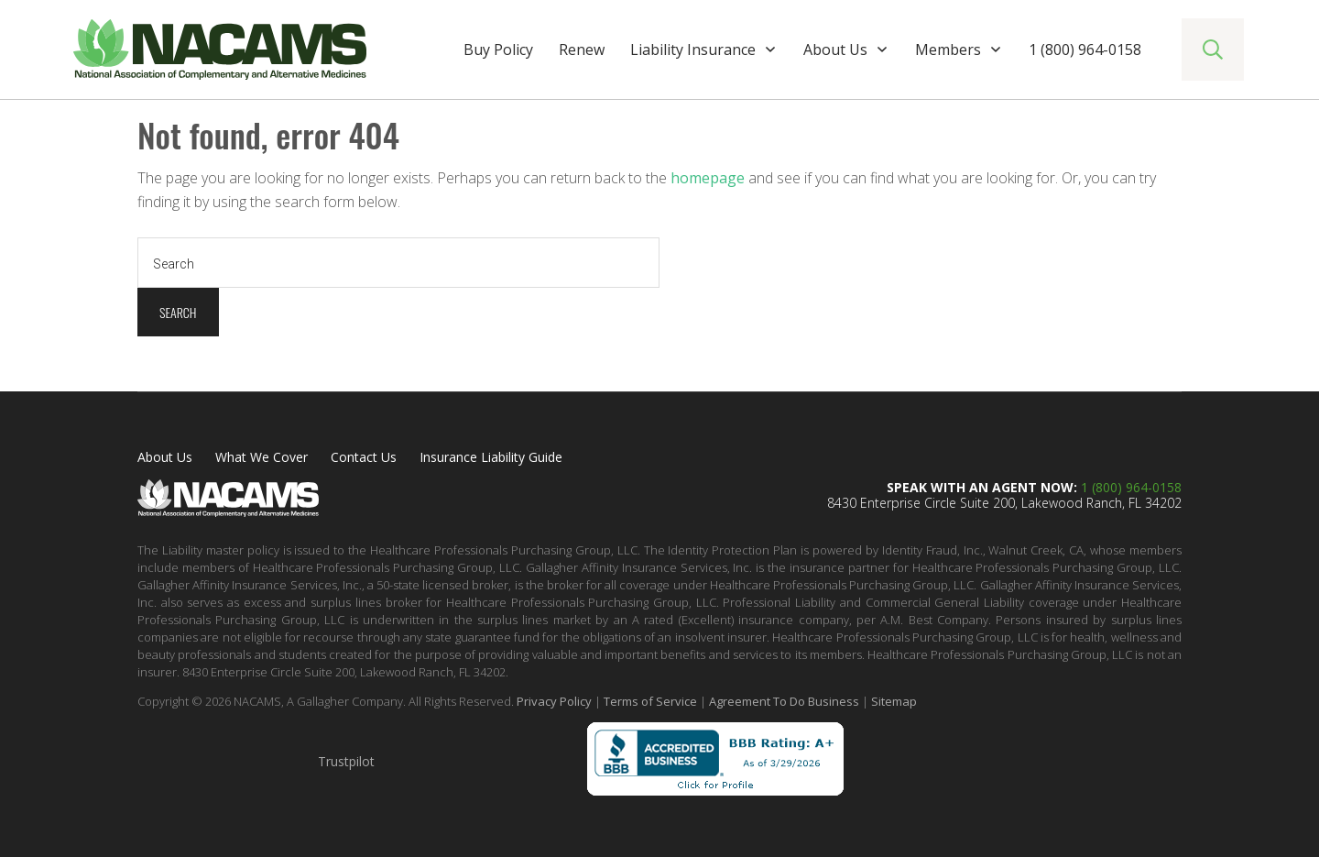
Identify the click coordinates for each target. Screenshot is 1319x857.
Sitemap (894, 701)
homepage (707, 178)
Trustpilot (346, 761)
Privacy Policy (554, 701)
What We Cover (261, 457)
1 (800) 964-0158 (1131, 487)
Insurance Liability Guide (491, 457)
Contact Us (364, 457)
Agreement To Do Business (784, 701)
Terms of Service (650, 701)
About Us (164, 457)
